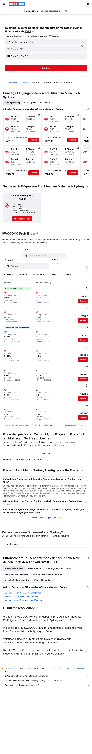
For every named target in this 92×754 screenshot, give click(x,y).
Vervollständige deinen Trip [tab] (17, 580)
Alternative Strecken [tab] (14, 568)
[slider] (87, 267)
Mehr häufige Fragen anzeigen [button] (46, 518)
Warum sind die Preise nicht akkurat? (47, 685)
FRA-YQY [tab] (46, 453)
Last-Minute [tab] (46, 103)
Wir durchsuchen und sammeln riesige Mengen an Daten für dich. (47, 680)
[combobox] (15, 36)
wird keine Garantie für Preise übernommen (70, 668)
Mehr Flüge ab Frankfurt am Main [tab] (47, 574)
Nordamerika (13, 82)
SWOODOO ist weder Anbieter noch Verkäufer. (47, 675)
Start (4, 82)
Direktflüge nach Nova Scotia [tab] (58, 568)
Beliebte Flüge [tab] (34, 568)
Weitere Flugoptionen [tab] (43, 580)
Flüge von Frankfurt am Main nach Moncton (23, 600)
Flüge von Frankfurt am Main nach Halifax (22, 593)
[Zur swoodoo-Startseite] (17, 4)
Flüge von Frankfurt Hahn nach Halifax (21, 596)
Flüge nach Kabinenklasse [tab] (16, 574)
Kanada (24, 82)
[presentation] (33, 31)
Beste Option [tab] (30, 103)
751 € (28, 31)
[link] (22, 218)
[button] (4, 4)
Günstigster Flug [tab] (12, 103)
